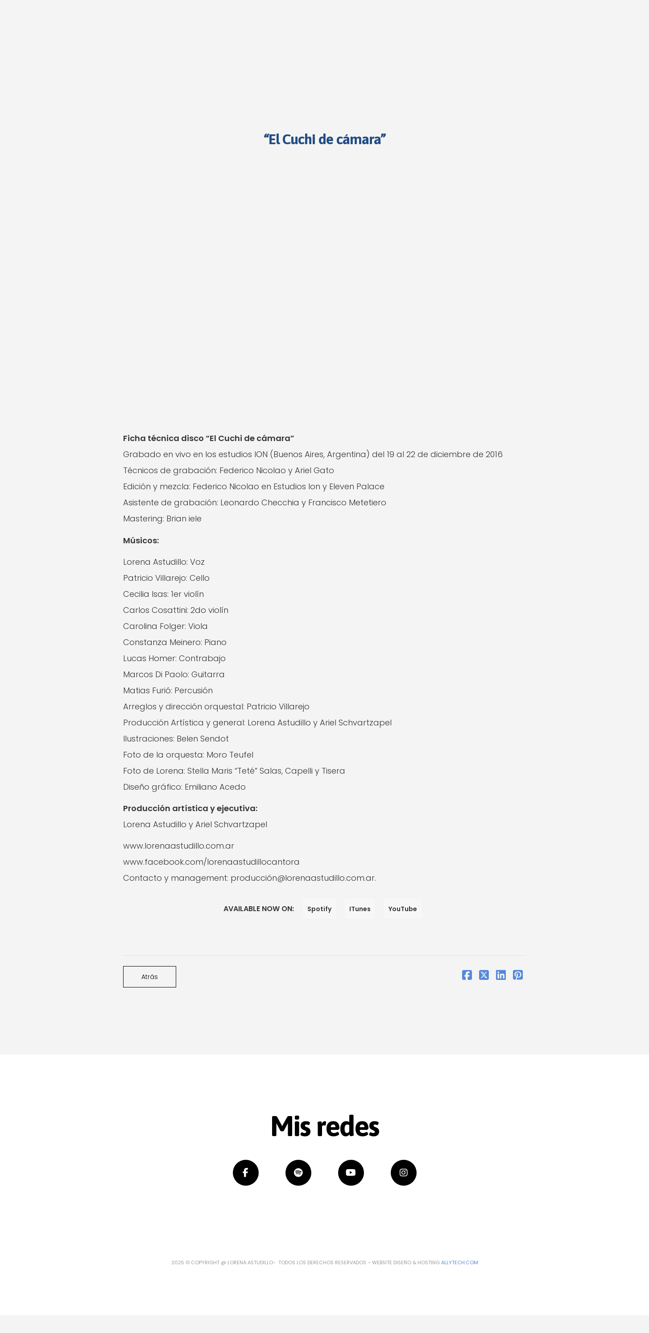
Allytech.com (459, 1262)
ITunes (360, 908)
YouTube (403, 908)
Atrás (149, 976)
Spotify (319, 908)
